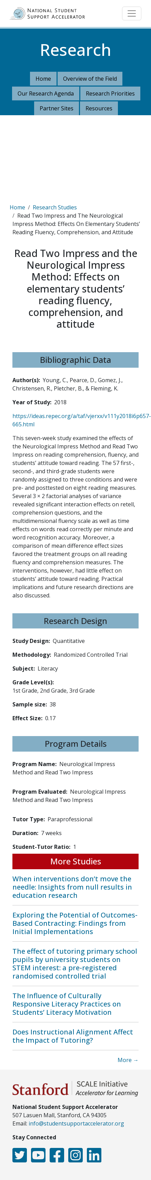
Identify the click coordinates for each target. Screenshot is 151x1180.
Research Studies (55, 207)
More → (128, 1060)
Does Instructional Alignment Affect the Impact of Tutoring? (72, 1036)
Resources (98, 108)
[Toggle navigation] (131, 13)
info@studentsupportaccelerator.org (76, 1123)
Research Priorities (110, 93)
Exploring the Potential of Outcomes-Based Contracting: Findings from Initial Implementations (75, 923)
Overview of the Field (90, 78)
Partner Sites (56, 108)
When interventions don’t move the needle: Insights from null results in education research (72, 887)
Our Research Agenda (46, 93)
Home (43, 78)
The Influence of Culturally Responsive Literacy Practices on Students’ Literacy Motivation (66, 1004)
